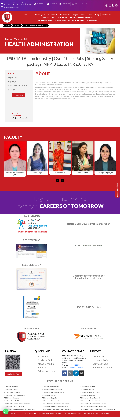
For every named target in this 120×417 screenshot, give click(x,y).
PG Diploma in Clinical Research (52, 389)
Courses (52, 15)
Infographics (92, 20)
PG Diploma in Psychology (50, 386)
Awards (42, 367)
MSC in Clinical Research (12, 392)
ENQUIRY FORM (117, 190)
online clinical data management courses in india (19, 409)
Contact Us (106, 15)
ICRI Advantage (38, 15)
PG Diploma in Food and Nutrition (90, 401)
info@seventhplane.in (75, 367)
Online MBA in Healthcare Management (93, 404)
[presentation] (58, 180)
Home (26, 15)
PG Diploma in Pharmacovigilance (52, 401)
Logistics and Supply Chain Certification (93, 406)
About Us (43, 356)
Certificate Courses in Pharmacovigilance (17, 404)
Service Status (100, 363)
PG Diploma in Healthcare (12, 398)
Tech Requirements (103, 367)
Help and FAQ (100, 360)
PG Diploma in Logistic (11, 386)
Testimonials (65, 15)
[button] (38, 14)
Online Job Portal (47, 17)
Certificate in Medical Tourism (13, 401)
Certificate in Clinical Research (14, 406)
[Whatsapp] (6, 411)
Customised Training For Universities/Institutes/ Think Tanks (61, 20)
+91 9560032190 (74, 365)
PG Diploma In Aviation (87, 386)
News (90, 15)
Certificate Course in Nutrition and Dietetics (56, 409)
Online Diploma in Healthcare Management (56, 404)
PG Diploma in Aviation (87, 395)
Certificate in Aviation (87, 389)
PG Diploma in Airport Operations (53, 392)
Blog (97, 15)
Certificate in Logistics (11, 389)
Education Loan (46, 371)
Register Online (79, 15)
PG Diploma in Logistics (49, 398)
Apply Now (19, 95)
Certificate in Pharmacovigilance (14, 395)
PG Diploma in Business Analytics (90, 392)
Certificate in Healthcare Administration (55, 406)
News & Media (46, 363)
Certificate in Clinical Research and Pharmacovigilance (97, 409)
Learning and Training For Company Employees (75, 17)
